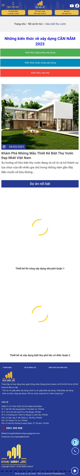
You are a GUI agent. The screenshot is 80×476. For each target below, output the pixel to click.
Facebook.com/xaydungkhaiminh (15, 437)
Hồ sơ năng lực (30, 367)
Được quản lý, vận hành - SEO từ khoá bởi (40, 474)
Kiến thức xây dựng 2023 (58, 367)
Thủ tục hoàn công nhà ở (37, 393)
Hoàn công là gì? (56, 393)
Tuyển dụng (7, 367)
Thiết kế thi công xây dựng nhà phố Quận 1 (39, 268)
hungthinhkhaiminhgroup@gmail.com (24, 433)
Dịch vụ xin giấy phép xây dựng (42, 390)
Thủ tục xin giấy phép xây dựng (15, 390)
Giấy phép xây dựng (65, 390)
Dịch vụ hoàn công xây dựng (14, 393)
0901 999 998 (14, 428)
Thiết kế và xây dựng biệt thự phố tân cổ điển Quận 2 (40, 355)
